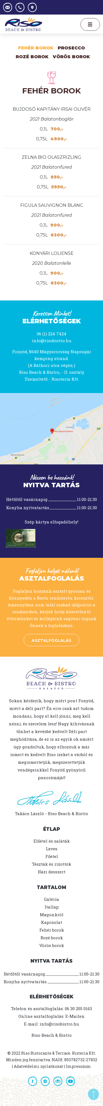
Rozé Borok (32, 56)
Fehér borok (35, 48)
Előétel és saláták (52, 841)
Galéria (51, 899)
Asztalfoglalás (51, 640)
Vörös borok (71, 56)
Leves (51, 848)
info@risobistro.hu (51, 340)
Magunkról (51, 914)
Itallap (51, 907)
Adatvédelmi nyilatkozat (38, 1066)
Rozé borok (51, 937)
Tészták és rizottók (51, 864)
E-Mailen (75, 1016)
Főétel (51, 856)
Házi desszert (51, 871)
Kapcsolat (51, 922)
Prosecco (71, 48)
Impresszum (78, 1066)
